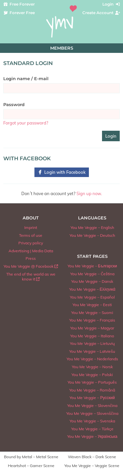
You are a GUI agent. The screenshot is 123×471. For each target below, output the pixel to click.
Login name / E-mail (26, 78)
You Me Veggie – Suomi (92, 312)
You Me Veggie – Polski (92, 374)
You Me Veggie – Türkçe (92, 428)
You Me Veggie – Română (92, 390)
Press (31, 258)
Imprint (30, 227)
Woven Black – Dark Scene (92, 457)
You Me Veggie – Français (92, 320)
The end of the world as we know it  (30, 277)
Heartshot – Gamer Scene (31, 466)
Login (111, 4)
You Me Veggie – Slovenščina (92, 413)
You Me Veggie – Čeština (92, 273)
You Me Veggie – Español (92, 297)
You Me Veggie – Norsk (92, 366)
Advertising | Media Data (31, 250)
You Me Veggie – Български (92, 265)
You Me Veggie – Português (92, 382)
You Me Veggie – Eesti (92, 304)
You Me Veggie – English (92, 227)
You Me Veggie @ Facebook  (31, 266)
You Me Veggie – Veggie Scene (92, 466)
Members (61, 48)
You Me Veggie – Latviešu (92, 351)
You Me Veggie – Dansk (92, 281)
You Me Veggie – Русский (92, 397)
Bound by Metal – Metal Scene (31, 457)
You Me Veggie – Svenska (92, 420)
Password (14, 104)
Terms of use (30, 235)
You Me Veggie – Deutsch (92, 235)
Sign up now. (89, 193)
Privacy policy (30, 242)
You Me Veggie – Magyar (92, 327)
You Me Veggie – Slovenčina (92, 405)
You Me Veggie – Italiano (92, 335)
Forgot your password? (25, 122)
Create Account (101, 12)
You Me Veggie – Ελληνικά (92, 289)
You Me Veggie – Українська (92, 436)
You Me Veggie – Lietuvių (92, 343)
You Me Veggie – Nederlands (92, 358)
